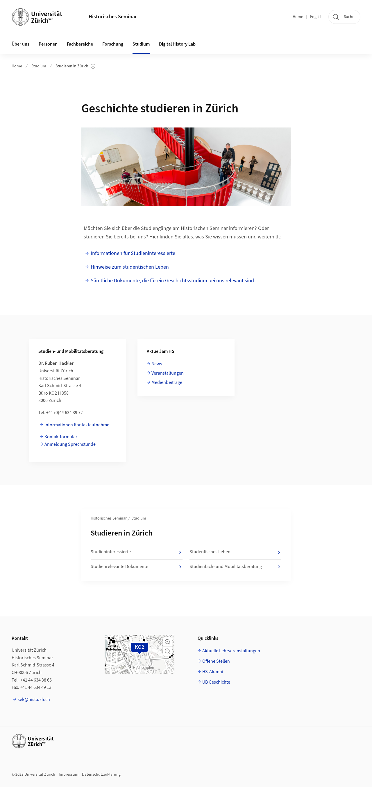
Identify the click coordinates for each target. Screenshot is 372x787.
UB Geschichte (216, 682)
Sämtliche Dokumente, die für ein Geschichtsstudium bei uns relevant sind (173, 280)
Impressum (68, 774)
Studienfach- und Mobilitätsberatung (235, 567)
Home (298, 17)
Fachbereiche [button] (80, 44)
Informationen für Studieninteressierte (133, 253)
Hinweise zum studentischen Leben (130, 267)
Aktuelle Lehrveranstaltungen (231, 651)
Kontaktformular (60, 437)
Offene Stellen (216, 661)
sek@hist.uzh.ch (34, 699)
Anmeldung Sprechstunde (70, 444)
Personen (48, 44)
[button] (167, 641)
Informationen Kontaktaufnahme (76, 425)
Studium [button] (141, 44)
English (316, 17)
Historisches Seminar (113, 16)
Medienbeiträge (166, 382)
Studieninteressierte (137, 552)
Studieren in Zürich (75, 66)
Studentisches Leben (235, 552)
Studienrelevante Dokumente (137, 567)
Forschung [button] (112, 44)
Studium (38, 66)
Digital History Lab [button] (177, 44)
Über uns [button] (20, 44)
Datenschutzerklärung (101, 774)
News (156, 364)
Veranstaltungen (167, 373)
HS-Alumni (212, 672)
